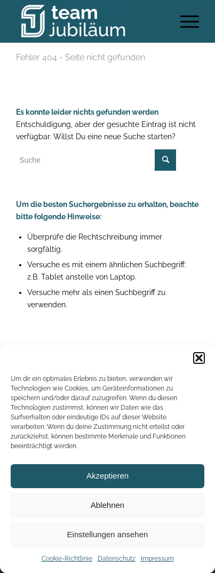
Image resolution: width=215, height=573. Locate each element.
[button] (199, 358)
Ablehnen (107, 505)
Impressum (157, 558)
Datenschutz (117, 558)
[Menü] (184, 21)
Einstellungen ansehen (107, 534)
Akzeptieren (107, 475)
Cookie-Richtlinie (67, 558)
